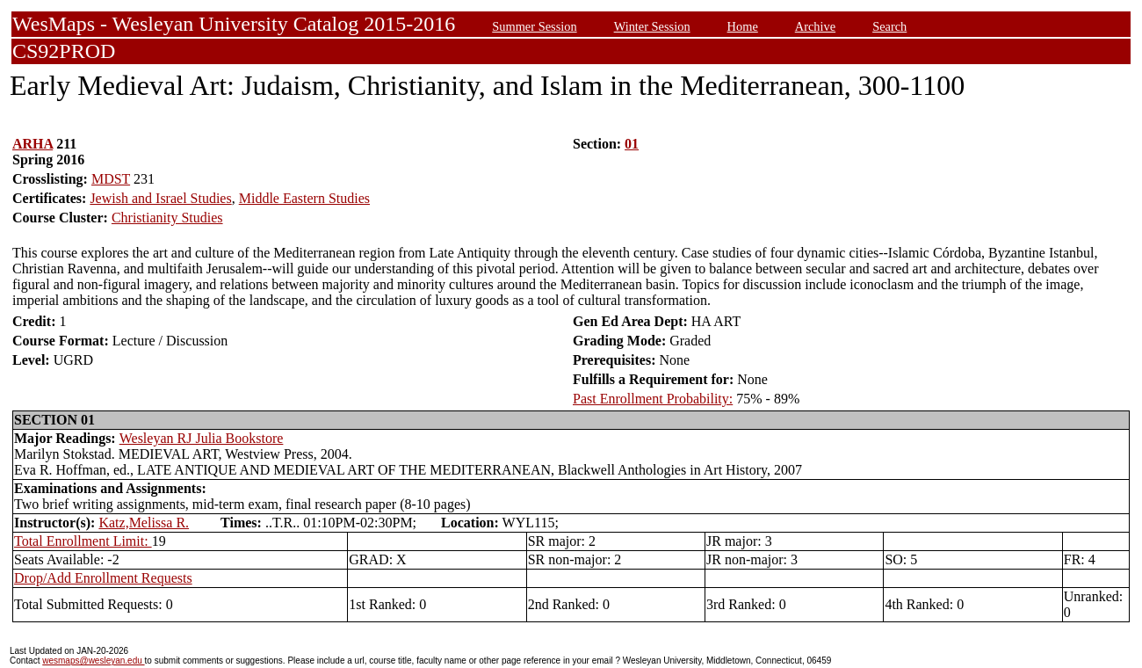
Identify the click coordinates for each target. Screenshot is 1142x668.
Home (742, 26)
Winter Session (652, 26)
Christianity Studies (167, 217)
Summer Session (534, 26)
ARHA (32, 143)
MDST (110, 178)
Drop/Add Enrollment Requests (103, 577)
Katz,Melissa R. (143, 522)
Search (889, 26)
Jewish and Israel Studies (160, 198)
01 (632, 143)
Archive (815, 26)
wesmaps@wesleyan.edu (93, 660)
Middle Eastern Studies (304, 198)
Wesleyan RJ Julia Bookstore (201, 438)
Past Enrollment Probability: (653, 398)
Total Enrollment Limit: (83, 541)
